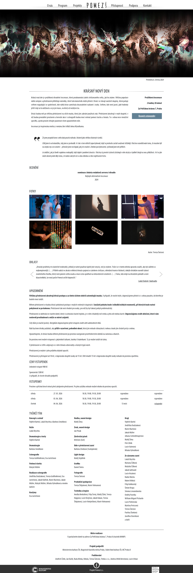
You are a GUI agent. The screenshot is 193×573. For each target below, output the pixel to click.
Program (63, 6)
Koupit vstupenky (147, 116)
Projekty (77, 6)
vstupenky (158, 404)
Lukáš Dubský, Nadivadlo (147, 281)
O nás (50, 6)
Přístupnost (117, 6)
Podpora (133, 6)
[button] (33, 274)
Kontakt (147, 6)
